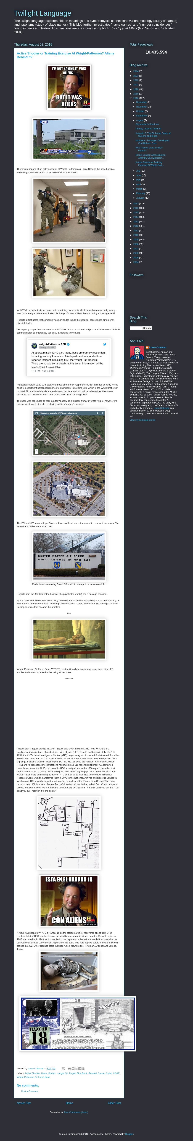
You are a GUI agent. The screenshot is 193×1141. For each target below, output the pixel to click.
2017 (136, 203)
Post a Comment (30, 1091)
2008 (136, 244)
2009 (136, 239)
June (139, 175)
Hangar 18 (62, 1073)
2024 (136, 71)
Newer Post (24, 1103)
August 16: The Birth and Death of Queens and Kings (153, 134)
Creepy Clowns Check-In (148, 128)
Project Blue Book (78, 1073)
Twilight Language (42, 13)
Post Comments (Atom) (76, 1112)
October (140, 111)
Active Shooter (32, 1073)
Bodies (51, 1073)
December (141, 102)
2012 (136, 226)
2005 (136, 257)
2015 (136, 212)
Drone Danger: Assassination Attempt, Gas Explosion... (150, 156)
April (138, 184)
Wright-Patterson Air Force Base (33, 1077)
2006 (136, 253)
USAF (116, 1073)
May (138, 179)
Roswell (93, 1073)
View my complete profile (142, 420)
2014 (136, 217)
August (140, 120)
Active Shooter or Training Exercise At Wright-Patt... (150, 163)
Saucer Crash (105, 1073)
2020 (136, 89)
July (138, 170)
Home (69, 1103)
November (141, 106)
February (141, 193)
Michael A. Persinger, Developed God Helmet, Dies (152, 142)
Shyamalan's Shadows (147, 124)
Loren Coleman (157, 347)
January (140, 197)
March (139, 188)
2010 (136, 235)
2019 (136, 93)
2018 (136, 98)
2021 (136, 84)
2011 (136, 230)
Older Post (114, 1103)
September (142, 115)
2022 (136, 80)
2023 (136, 75)
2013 (136, 221)
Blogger (129, 1134)
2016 (136, 208)
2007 (136, 248)
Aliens (44, 1073)
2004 (136, 262)
